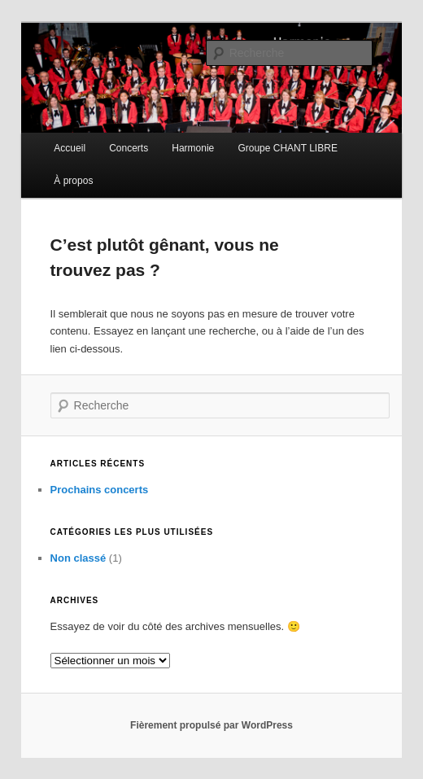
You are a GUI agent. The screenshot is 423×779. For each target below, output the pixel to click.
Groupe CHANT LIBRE (288, 148)
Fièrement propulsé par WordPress (211, 725)
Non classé (78, 558)
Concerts (128, 148)
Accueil (69, 148)
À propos (73, 180)
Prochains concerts (99, 490)
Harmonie (193, 148)
